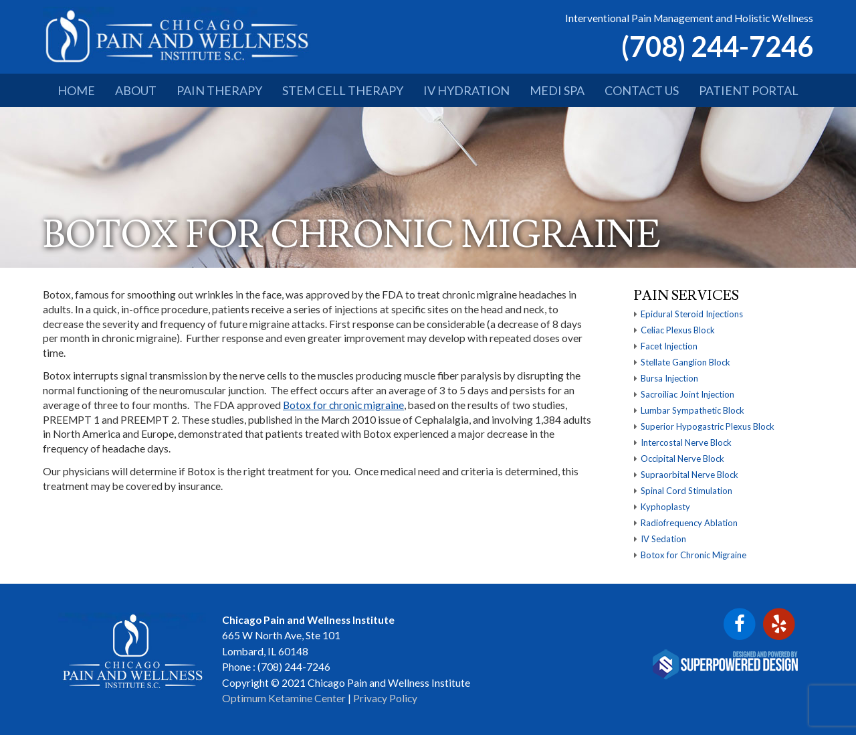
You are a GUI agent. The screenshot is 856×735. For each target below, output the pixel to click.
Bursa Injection (669, 378)
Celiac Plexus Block (678, 330)
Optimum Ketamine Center (284, 698)
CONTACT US (642, 90)
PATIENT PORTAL (748, 90)
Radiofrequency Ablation (689, 522)
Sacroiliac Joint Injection (687, 394)
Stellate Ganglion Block (685, 362)
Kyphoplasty (665, 506)
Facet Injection (669, 346)
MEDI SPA (557, 90)
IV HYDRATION (466, 90)
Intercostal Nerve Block (686, 442)
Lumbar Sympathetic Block (692, 410)
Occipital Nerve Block (682, 458)
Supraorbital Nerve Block (689, 474)
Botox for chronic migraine (343, 405)
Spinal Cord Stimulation (686, 490)
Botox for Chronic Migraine (693, 555)
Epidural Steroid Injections (692, 314)
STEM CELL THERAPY (342, 90)
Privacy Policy (385, 698)
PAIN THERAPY (219, 90)
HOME (76, 90)
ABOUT (135, 90)
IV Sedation (663, 539)
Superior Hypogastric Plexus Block (707, 426)
